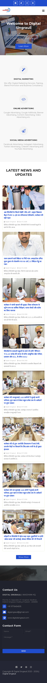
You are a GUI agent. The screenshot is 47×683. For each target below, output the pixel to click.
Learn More (23, 46)
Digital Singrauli (10, 222)
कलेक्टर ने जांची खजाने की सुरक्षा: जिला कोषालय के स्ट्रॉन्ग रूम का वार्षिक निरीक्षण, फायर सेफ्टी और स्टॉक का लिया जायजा (22, 308)
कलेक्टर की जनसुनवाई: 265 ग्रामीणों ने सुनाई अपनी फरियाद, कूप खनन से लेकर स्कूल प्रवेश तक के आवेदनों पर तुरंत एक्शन (22, 400)
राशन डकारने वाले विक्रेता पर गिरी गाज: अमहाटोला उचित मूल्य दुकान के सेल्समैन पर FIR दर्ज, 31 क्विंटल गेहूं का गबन (23, 261)
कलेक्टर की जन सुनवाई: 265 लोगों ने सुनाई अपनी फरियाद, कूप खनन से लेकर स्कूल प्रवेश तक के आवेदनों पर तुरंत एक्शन (22, 493)
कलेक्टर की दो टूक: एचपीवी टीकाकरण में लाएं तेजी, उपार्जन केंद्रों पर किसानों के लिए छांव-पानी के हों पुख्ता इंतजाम (22, 446)
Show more (24, 557)
